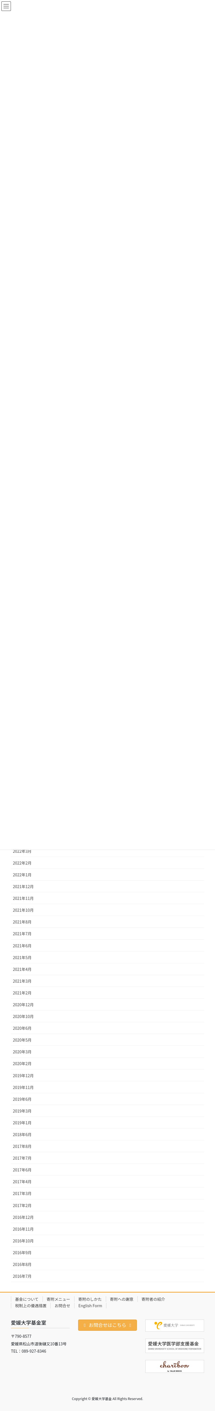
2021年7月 (22, 933)
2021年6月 (22, 945)
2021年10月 (23, 910)
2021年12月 (23, 886)
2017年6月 (22, 1170)
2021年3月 (22, 981)
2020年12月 (23, 1004)
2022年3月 (22, 851)
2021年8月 (22, 922)
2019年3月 (22, 1111)
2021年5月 (22, 957)
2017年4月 (22, 1181)
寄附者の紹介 (153, 1299)
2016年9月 (22, 1252)
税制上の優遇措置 (30, 1305)
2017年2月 (22, 1205)
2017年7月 (22, 1158)
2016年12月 (23, 1217)
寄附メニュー (58, 1299)
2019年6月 (22, 1099)
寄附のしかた (90, 1299)
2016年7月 (22, 1276)
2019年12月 (23, 1075)
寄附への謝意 (122, 1299)
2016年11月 (23, 1229)
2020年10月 (23, 1016)
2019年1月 (22, 1122)
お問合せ (62, 1305)
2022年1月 (22, 874)
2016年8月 (22, 1264)
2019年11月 (23, 1087)
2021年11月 (23, 898)
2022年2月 (22, 863)
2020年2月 (22, 1063)
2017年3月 (22, 1193)
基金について (27, 1299)
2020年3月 (22, 1051)
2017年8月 (22, 1146)
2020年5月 (22, 1040)
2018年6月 (22, 1134)
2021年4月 (22, 969)
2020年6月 (22, 1028)
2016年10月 (23, 1241)
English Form (90, 1305)
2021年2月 (22, 993)
